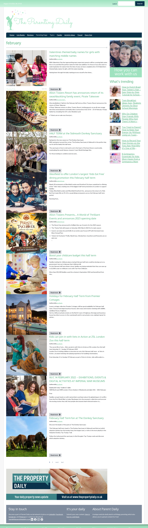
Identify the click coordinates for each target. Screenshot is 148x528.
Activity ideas (69, 35)
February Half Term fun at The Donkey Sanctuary (76, 418)
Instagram (12, 517)
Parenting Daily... (61, 100)
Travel (79, 35)
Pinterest (22, 517)
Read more (54, 89)
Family (59, 35)
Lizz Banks (21, 35)
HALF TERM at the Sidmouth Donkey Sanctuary (75, 133)
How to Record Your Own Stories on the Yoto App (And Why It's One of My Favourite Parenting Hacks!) (131, 147)
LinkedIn (52, 514)
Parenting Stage (41, 35)
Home (12, 35)
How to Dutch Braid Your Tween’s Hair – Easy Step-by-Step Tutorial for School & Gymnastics (131, 92)
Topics (52, 35)
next (57, 462)
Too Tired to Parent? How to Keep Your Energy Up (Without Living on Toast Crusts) (131, 132)
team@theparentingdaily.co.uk (19, 519)
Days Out (88, 35)
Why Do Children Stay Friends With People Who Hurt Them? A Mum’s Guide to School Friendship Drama (130, 120)
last (62, 462)
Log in (115, 4)
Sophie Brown (60, 181)
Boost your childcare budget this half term (72, 255)
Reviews (30, 35)
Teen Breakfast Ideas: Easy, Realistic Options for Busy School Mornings (131, 104)
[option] (56, 484)
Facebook (59, 514)
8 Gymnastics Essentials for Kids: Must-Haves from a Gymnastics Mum (131, 157)
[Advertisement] (125, 197)
